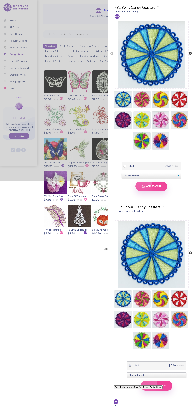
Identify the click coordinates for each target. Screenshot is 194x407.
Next (190, 53)
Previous (111, 53)
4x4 (131, 166)
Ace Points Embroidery (126, 11)
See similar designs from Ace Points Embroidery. (138, 387)
